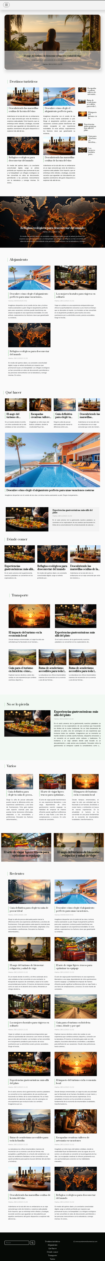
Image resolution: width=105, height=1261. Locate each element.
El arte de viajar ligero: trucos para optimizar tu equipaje (52, 794)
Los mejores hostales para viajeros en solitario (92, 153)
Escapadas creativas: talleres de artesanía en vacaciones (92, 93)
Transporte (52, 1255)
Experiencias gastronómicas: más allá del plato (90, 127)
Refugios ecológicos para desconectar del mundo (22, 159)
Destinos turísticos (52, 1241)
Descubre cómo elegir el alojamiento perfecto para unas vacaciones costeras (58, 111)
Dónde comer (52, 1252)
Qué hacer (52, 1248)
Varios (52, 1259)
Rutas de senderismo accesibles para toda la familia (91, 104)
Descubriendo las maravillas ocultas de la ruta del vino (23, 110)
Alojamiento (52, 1245)
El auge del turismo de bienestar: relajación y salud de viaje (52, 56)
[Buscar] (17, 1243)
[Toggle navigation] (6, 4)
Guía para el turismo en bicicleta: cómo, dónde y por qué (92, 142)
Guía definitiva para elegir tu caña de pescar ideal (63, 419)
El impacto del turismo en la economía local (92, 117)
